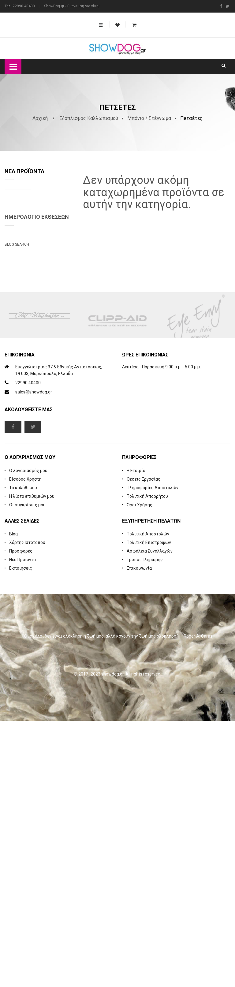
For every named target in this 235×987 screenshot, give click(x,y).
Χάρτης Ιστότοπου (27, 808)
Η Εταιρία (136, 736)
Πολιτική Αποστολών (148, 800)
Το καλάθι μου (23, 753)
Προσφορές (20, 817)
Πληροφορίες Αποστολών (152, 753)
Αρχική (40, 118)
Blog (13, 800)
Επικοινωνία (139, 834)
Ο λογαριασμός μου (28, 736)
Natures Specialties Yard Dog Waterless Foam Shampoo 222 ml (55, 208)
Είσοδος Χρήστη (25, 745)
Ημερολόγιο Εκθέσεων (37, 347)
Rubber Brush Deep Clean (54, 248)
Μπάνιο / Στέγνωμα (149, 118)
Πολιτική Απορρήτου (147, 762)
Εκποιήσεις (20, 834)
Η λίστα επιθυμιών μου (31, 762)
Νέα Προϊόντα (22, 825)
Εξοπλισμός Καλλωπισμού (88, 118)
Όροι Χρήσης (139, 771)
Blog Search (17, 491)
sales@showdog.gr (33, 658)
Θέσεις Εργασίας (143, 745)
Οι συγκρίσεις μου (27, 771)
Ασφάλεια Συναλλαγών (150, 817)
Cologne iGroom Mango (51, 294)
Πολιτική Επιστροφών (149, 808)
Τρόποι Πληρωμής (145, 825)
